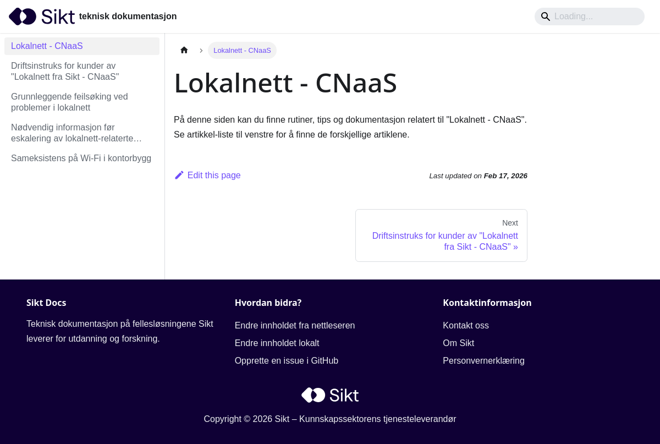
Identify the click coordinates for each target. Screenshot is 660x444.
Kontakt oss (466, 325)
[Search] (590, 16)
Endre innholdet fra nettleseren (295, 325)
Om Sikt (458, 343)
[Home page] (184, 50)
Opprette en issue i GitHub (287, 360)
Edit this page (207, 175)
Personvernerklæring (484, 360)
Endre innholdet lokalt (277, 343)
